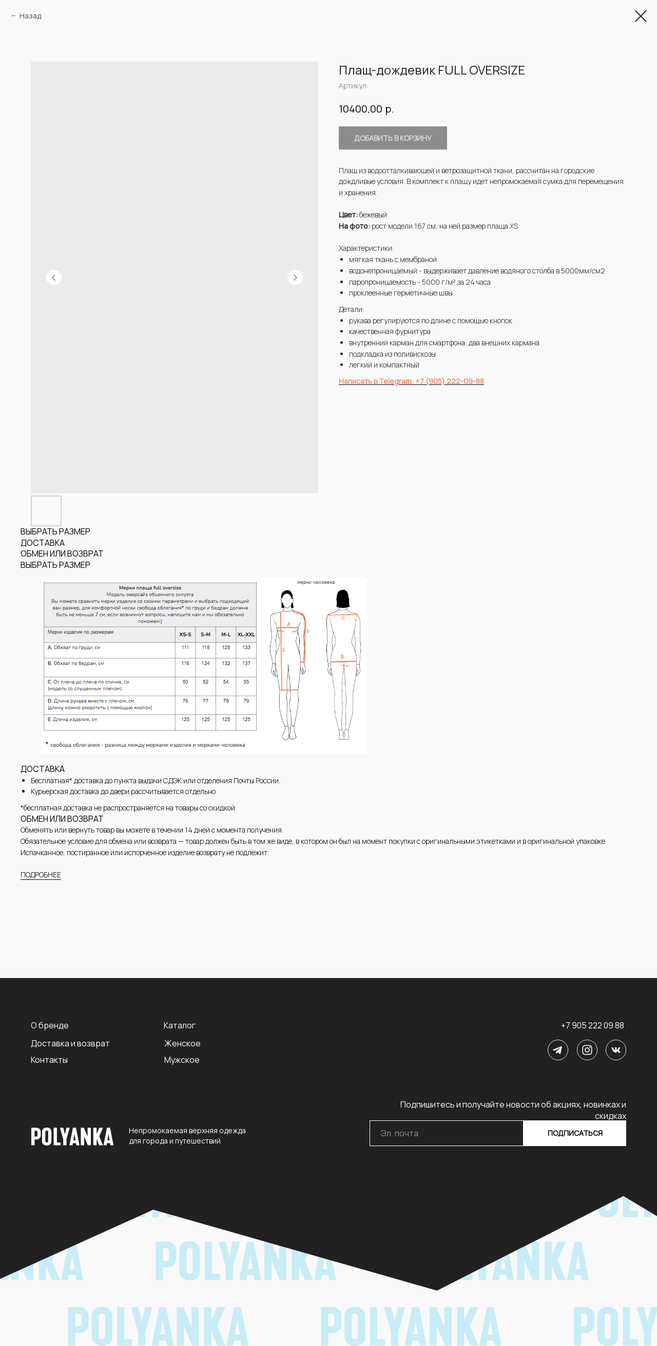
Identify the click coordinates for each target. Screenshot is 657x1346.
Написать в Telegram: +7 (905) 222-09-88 (411, 381)
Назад (30, 16)
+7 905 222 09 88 (592, 1025)
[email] (447, 1133)
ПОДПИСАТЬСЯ (575, 1133)
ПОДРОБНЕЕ (41, 874)
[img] (558, 1050)
